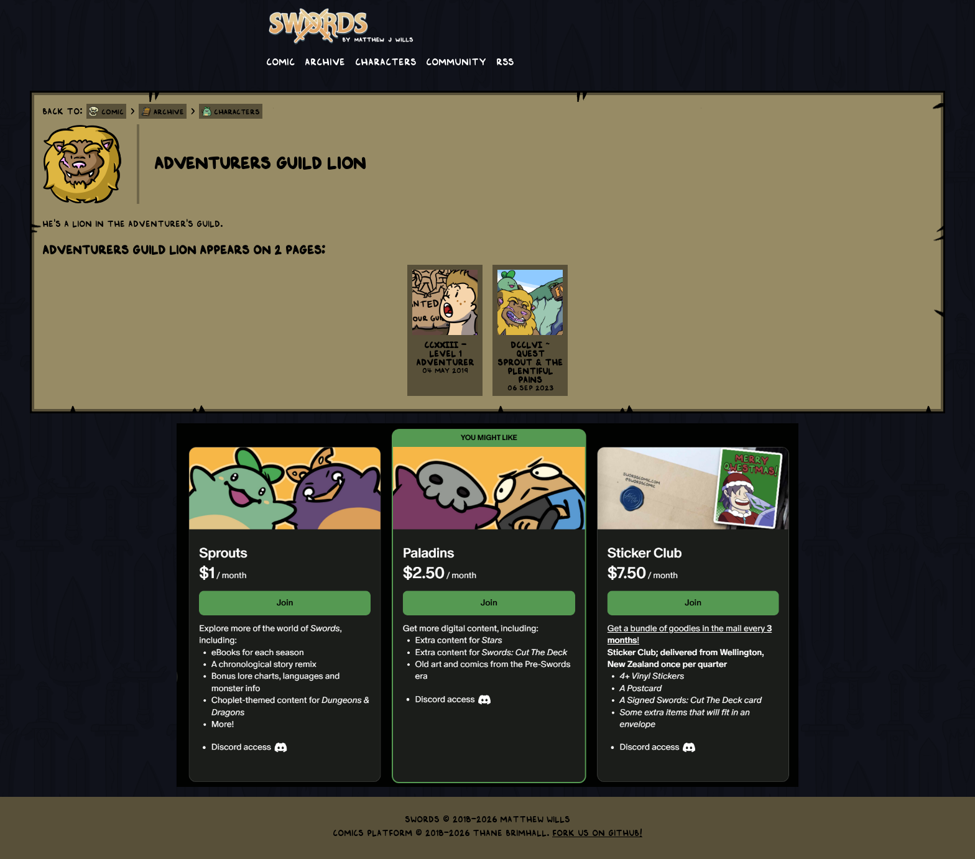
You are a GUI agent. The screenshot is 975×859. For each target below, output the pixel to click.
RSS (505, 61)
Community (456, 61)
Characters (385, 61)
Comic (280, 61)
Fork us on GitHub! (597, 832)
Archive (325, 61)
